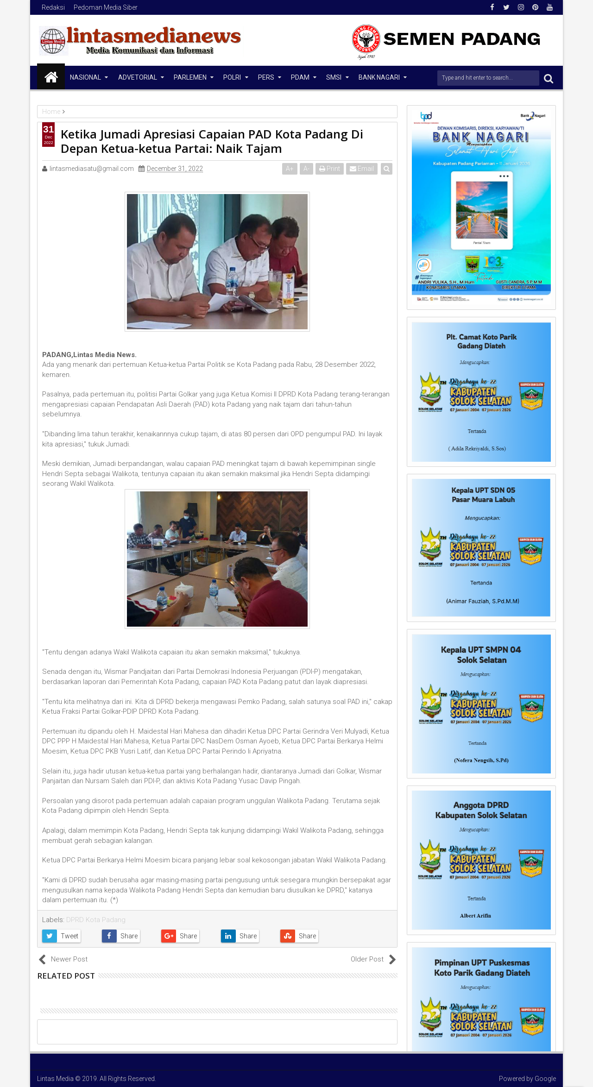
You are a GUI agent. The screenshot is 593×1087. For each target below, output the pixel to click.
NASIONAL (85, 77)
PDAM (300, 77)
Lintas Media (55, 1078)
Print (329, 168)
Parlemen (190, 77)
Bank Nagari (379, 77)
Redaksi (53, 7)
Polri (232, 77)
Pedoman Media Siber (106, 7)
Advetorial (137, 77)
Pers (266, 77)
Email (362, 168)
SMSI (333, 77)
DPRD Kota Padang (96, 920)
